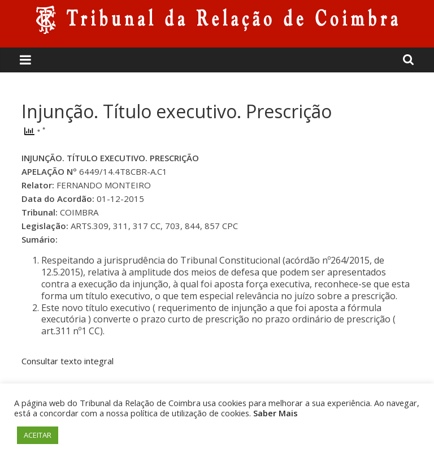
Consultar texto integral (67, 361)
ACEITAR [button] (37, 435)
